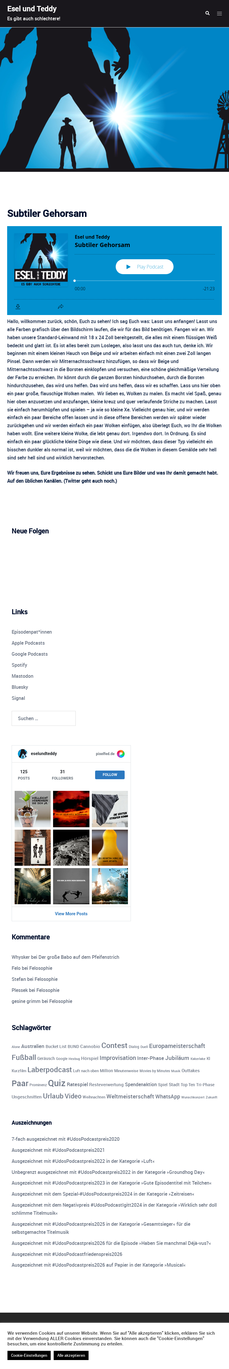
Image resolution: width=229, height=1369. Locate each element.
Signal (18, 698)
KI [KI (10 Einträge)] (208, 1058)
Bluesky (20, 687)
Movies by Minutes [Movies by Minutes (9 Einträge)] (155, 1070)
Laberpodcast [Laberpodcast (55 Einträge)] (49, 1069)
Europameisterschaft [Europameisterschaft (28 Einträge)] (177, 1046)
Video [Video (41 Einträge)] (73, 1095)
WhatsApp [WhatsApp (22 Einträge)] (167, 1096)
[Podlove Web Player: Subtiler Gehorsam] (114, 270)
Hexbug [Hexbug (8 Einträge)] (74, 1058)
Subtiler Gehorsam (47, 213)
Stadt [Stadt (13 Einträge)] (174, 1084)
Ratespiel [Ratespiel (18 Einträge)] (77, 1084)
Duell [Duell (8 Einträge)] (144, 1046)
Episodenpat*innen (32, 632)
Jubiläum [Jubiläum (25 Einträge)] (177, 1057)
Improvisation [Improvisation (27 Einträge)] (118, 1058)
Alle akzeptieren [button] (71, 1355)
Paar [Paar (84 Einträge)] (20, 1083)
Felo (16, 968)
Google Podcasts (30, 654)
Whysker (21, 957)
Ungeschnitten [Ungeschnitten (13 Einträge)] (27, 1097)
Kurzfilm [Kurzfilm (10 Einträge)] (19, 1070)
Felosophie (40, 968)
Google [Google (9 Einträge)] (61, 1058)
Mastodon (22, 676)
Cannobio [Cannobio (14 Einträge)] (90, 1046)
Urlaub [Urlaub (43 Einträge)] (53, 1096)
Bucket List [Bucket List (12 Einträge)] (56, 1046)
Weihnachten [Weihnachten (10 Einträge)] (94, 1097)
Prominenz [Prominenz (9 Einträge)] (38, 1084)
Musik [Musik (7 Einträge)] (175, 1071)
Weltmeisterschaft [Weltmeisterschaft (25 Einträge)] (130, 1096)
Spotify (19, 665)
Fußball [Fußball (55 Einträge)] (24, 1057)
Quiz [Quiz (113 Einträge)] (57, 1083)
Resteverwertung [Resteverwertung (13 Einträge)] (106, 1084)
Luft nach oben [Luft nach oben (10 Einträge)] (86, 1070)
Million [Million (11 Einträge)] (106, 1070)
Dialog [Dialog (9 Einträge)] (134, 1046)
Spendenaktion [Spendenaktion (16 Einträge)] (141, 1084)
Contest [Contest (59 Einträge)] (114, 1045)
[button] (207, 13)
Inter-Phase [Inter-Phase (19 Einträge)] (150, 1058)
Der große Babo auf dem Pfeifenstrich (78, 957)
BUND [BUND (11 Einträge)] (73, 1046)
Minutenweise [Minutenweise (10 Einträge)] (126, 1070)
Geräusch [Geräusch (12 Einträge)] (46, 1058)
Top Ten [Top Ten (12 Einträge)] (188, 1084)
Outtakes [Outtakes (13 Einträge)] (191, 1070)
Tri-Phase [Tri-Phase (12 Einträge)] (205, 1084)
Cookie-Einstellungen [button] (29, 1355)
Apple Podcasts (28, 643)
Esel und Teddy (31, 8)
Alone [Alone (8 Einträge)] (16, 1046)
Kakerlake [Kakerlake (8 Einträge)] (198, 1058)
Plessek (20, 990)
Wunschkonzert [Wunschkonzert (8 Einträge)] (193, 1097)
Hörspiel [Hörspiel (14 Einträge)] (89, 1058)
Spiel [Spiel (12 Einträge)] (163, 1084)
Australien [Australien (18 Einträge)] (32, 1046)
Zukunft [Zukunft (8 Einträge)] (211, 1097)
